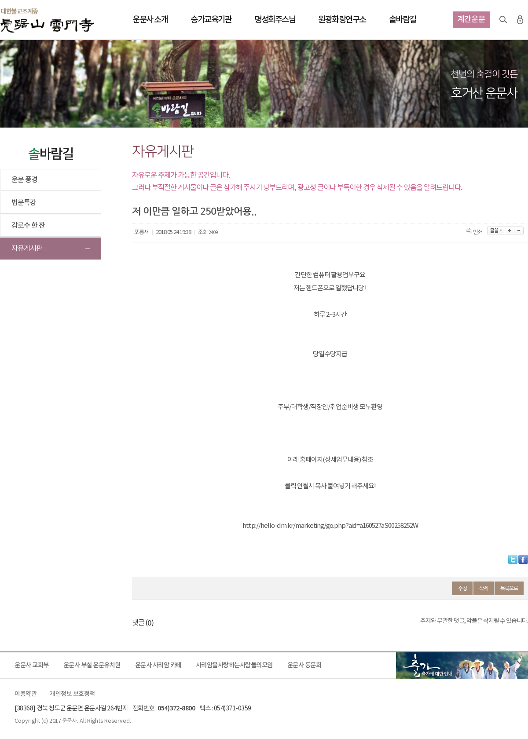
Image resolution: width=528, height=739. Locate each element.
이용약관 (26, 694)
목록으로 (509, 588)
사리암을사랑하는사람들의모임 (234, 665)
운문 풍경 (24, 180)
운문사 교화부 (32, 665)
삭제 (483, 588)
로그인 (520, 20)
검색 (503, 20)
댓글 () (143, 623)
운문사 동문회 (304, 665)
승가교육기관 (211, 20)
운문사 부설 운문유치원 (92, 665)
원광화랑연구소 (342, 20)
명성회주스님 (274, 20)
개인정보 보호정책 (72, 694)
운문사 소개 (150, 20)
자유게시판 (26, 248)
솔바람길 (402, 20)
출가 (462, 665)
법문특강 (23, 203)
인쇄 (475, 232)
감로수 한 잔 (28, 226)
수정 (462, 588)
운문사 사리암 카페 (158, 665)
